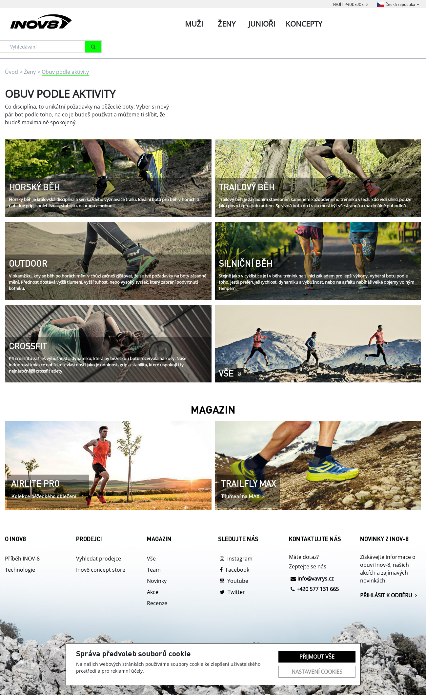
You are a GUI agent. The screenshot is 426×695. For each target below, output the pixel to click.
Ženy (30, 71)
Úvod (11, 71)
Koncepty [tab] (304, 24)
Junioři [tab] (261, 24)
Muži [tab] (194, 24)
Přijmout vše (317, 656)
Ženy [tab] (226, 24)
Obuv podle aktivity (65, 71)
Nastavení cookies (317, 671)
